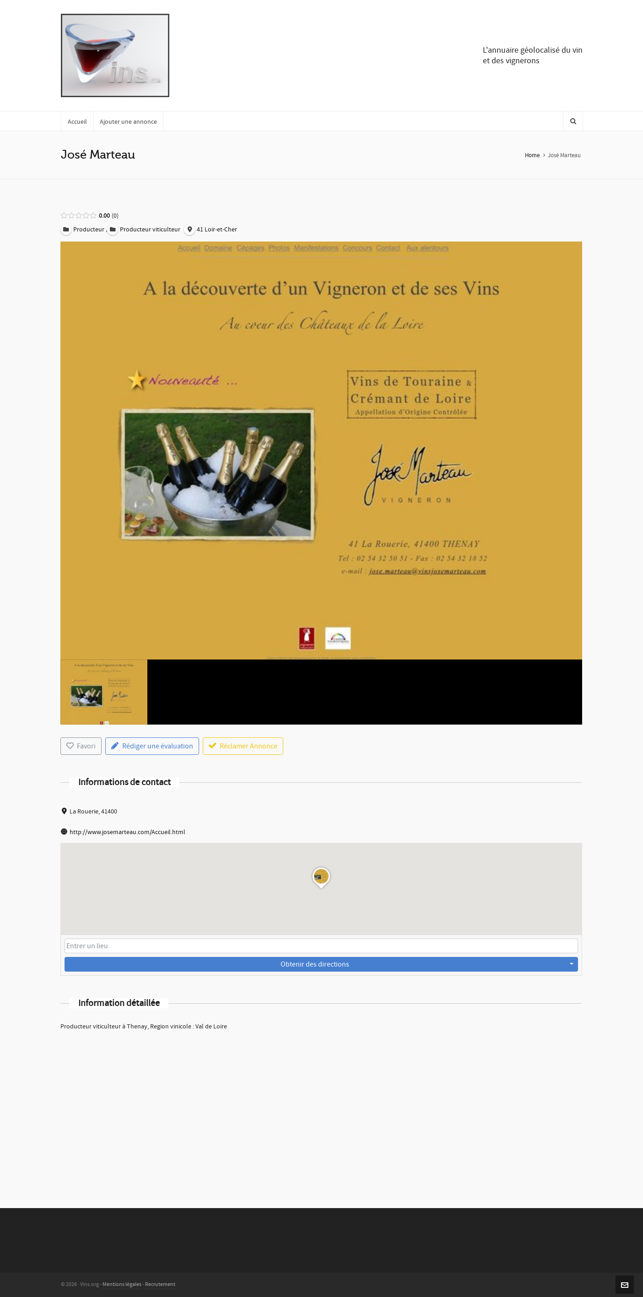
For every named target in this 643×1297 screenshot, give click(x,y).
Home (532, 155)
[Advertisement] (321, 1107)
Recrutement (160, 1284)
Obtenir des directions (315, 964)
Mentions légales (122, 1284)
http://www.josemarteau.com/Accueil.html (127, 832)
